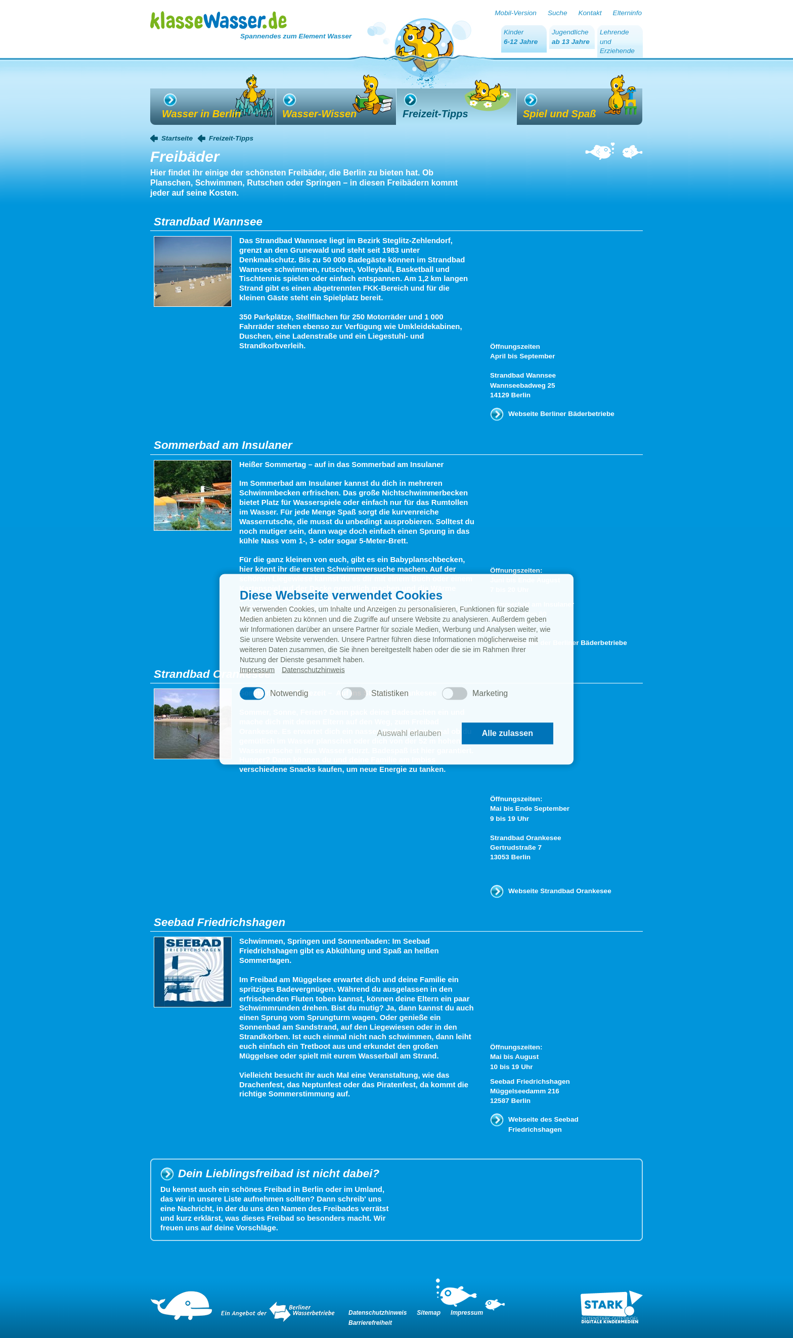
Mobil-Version (516, 13)
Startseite (177, 138)
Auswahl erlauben (409, 733)
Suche (557, 13)
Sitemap (428, 1312)
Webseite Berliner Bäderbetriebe (561, 414)
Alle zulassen (507, 733)
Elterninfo (627, 13)
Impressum (257, 669)
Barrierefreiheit (370, 1322)
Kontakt (589, 13)
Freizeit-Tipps (231, 138)
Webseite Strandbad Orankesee (559, 891)
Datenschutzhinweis (313, 669)
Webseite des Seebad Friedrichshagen (543, 1124)
